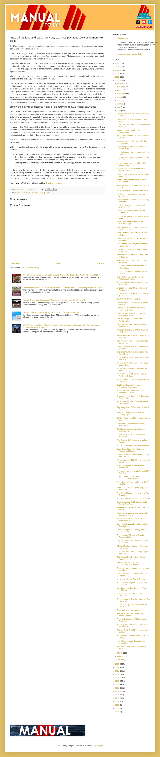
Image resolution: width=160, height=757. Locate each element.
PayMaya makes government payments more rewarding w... (132, 514)
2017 (117, 674)
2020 (117, 664)
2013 (117, 688)
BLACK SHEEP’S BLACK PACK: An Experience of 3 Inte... (131, 391)
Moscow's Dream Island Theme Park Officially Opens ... (131, 413)
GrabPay (42, 193)
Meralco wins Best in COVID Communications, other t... (128, 564)
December (121, 83)
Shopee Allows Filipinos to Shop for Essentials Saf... (130, 536)
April (119, 111)
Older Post (100, 263)
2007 (117, 708)
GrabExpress (25, 193)
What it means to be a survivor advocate (132, 191)
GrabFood (34, 193)
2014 (117, 685)
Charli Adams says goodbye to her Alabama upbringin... (130, 278)
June (119, 104)
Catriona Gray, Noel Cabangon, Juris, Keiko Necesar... (131, 206)
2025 (117, 67)
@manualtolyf (123, 38)
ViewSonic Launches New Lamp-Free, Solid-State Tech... (132, 589)
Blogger (100, 746)
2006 (117, 712)
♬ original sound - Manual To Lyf (130, 54)
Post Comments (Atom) (30, 268)
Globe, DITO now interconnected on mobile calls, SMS (131, 314)
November (121, 87)
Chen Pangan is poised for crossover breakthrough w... (131, 148)
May (119, 107)
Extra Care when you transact (128, 610)
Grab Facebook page (55, 183)
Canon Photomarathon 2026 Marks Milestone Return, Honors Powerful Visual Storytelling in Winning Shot (63, 288)
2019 (117, 667)
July (119, 100)
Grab (18, 193)
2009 (117, 702)
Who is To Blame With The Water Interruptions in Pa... (129, 519)
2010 (117, 698)
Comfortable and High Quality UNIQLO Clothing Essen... (132, 212)
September (121, 94)
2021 (117, 80)
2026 (117, 63)
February (121, 656)
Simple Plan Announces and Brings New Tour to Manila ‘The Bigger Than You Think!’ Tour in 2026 (60, 275)
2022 (117, 77)
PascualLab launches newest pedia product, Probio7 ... (130, 614)
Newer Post (15, 263)
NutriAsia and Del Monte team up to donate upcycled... (131, 170)
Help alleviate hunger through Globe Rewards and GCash (131, 642)
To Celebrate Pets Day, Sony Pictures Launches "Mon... (131, 558)
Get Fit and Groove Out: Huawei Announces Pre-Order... (129, 386)
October (120, 90)
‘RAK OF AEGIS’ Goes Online (128, 299)
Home (58, 263)
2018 (117, 671)
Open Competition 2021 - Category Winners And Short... (130, 450)
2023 (117, 74)
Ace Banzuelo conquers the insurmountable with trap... (128, 477)
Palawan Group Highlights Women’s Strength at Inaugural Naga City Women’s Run (54, 300)
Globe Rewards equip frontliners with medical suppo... (131, 424)
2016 (117, 678)
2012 (117, 691)
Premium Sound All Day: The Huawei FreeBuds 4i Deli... (131, 375)
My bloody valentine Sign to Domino (131, 579)
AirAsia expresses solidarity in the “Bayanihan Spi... (130, 223)
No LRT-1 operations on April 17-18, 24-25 (133, 499)
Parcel (48, 193)
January (120, 660)
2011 (117, 695)
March (120, 653)
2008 (117, 705)
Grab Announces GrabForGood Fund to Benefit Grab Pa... (132, 503)
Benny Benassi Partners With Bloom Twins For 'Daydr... (131, 309)
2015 (117, 681)
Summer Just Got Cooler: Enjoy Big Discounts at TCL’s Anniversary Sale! (50, 313)
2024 (117, 70)
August (120, 97)
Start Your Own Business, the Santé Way (133, 446)
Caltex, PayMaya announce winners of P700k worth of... (132, 606)
